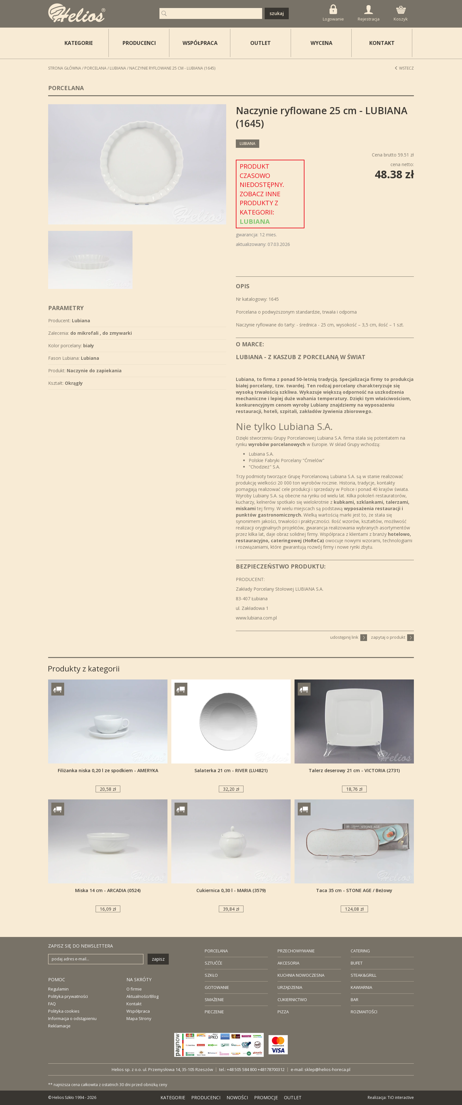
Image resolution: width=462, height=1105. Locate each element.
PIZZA (283, 1012)
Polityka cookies (64, 1011)
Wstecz (404, 68)
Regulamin (58, 989)
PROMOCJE (266, 1097)
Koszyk (401, 14)
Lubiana (118, 68)
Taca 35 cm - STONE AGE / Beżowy (354, 890)
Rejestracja (369, 13)
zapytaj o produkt (392, 637)
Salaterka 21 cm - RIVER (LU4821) (231, 770)
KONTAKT (382, 42)
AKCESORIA (288, 963)
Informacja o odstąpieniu (72, 1018)
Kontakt (133, 1004)
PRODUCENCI (139, 42)
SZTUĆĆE (213, 963)
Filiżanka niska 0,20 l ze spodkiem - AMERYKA (108, 770)
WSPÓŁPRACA (200, 42)
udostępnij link (348, 637)
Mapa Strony (138, 1018)
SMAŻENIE (214, 999)
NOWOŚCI (237, 1097)
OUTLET (260, 42)
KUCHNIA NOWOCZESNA (301, 975)
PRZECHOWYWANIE (296, 951)
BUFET (357, 963)
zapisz (158, 959)
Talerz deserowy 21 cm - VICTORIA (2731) (354, 770)
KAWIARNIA (361, 987)
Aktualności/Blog (142, 996)
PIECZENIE (214, 1012)
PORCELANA (216, 951)
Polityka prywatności (68, 996)
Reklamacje (59, 1026)
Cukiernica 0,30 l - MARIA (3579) (231, 890)
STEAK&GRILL (363, 975)
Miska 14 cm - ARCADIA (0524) (108, 890)
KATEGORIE (172, 1097)
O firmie (134, 989)
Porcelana (95, 68)
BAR (354, 999)
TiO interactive (401, 1097)
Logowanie (333, 13)
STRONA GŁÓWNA (64, 68)
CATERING (360, 951)
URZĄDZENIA (290, 987)
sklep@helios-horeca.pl (327, 1069)
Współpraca (138, 1011)
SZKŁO (211, 975)
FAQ (52, 1004)
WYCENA (321, 42)
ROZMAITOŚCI (364, 1012)
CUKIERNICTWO (292, 999)
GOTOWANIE (217, 987)
